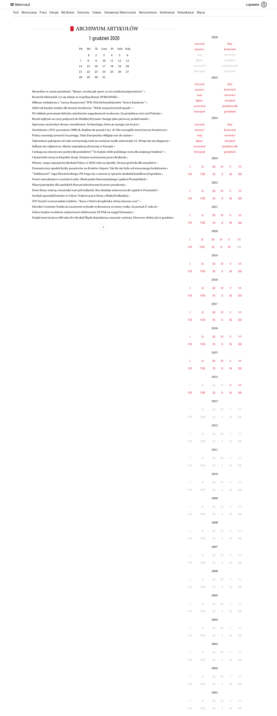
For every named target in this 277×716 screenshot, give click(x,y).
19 (119, 66)
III (213, 166)
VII (190, 174)
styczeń (200, 43)
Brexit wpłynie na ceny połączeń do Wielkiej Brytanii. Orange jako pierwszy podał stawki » (91, 119)
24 (103, 71)
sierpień (229, 100)
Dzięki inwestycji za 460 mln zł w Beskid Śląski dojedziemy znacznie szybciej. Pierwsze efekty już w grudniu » (103, 217)
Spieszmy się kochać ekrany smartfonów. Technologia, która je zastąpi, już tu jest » (86, 124)
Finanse (99, 12)
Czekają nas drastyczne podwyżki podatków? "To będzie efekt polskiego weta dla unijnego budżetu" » (99, 152)
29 (88, 77)
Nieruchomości (150, 12)
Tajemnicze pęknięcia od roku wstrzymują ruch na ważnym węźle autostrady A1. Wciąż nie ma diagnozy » (101, 141)
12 (119, 60)
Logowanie (256, 4)
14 (80, 66)
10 (103, 60)
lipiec (199, 100)
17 (103, 66)
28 (80, 77)
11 (111, 60)
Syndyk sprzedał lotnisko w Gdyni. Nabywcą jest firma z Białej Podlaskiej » (81, 195)
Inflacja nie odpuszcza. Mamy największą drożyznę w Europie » (73, 146)
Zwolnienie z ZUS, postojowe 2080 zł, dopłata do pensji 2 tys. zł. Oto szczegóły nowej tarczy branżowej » (100, 130)
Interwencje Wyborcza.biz (122, 12)
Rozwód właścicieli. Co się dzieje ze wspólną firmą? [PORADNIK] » (75, 97)
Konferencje (170, 12)
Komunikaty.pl (189, 12)
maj (199, 95)
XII (240, 174)
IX (214, 174)
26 (119, 71)
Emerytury (85, 12)
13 (127, 60)
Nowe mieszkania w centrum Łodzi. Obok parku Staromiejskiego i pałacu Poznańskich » (90, 179)
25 (111, 71)
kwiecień (230, 49)
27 (127, 71)
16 (96, 66)
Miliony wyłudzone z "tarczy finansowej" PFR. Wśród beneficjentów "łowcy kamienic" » (89, 102)
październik (230, 106)
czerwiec (230, 95)
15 (88, 66)
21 (80, 71)
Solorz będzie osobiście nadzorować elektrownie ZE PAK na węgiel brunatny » (83, 212)
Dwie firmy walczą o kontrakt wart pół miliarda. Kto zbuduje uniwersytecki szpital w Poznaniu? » (95, 190)
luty (229, 43)
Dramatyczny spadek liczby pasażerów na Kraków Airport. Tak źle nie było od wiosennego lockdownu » (100, 168)
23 (96, 71)
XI (230, 174)
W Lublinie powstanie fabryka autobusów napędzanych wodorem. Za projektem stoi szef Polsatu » (97, 113)
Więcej (204, 12)
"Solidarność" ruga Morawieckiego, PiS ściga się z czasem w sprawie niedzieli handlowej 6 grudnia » (97, 173)
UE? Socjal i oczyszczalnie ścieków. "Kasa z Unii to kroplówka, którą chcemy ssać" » (86, 201)
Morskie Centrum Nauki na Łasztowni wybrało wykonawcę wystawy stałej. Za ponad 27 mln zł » (95, 206)
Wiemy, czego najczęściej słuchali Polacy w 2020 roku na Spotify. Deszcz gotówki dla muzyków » (95, 163)
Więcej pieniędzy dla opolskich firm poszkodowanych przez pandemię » (79, 184)
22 (88, 71)
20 (127, 66)
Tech (16, 12)
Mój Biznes (69, 12)
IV (222, 166)
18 (111, 66)
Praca (43, 12)
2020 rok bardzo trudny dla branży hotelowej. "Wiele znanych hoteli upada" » (83, 108)
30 (96, 77)
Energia (54, 12)
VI (239, 166)
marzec (199, 49)
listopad (199, 111)
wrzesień (200, 106)
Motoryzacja (29, 12)
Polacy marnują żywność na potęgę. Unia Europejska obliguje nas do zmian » (82, 135)
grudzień (230, 111)
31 (103, 77)
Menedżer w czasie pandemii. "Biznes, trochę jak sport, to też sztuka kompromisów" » (88, 91)
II (203, 166)
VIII (202, 174)
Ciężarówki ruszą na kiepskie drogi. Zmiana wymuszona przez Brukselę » (80, 157)
